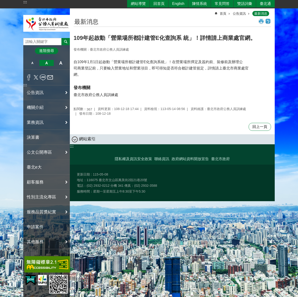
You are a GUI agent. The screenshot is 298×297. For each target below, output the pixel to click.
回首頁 (159, 4)
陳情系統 (199, 4)
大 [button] (61, 63)
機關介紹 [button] (35, 107)
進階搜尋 (46, 51)
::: (25, 2)
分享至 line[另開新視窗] (43, 77)
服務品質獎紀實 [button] (41, 212)
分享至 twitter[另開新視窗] (36, 77)
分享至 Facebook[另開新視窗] (28, 77)
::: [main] (76, 12)
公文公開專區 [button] (39, 152)
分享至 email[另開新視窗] (50, 77)
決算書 (33, 137)
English (178, 4)
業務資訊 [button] (35, 122)
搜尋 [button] (65, 41)
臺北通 (265, 4)
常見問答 (222, 4)
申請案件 (35, 226)
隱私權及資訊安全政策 (133, 159)
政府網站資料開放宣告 (190, 159)
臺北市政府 (220, 159)
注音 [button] (268, 21)
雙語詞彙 (244, 4)
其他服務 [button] (35, 241)
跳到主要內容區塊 (2, 2)
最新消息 (260, 13)
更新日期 (83, 174)
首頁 (223, 13)
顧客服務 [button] (35, 182)
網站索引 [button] (87, 139)
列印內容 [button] (261, 21)
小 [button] (32, 63)
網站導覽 (138, 4)
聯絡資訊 (161, 159)
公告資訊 (239, 13)
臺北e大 (34, 167)
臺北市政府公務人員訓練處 (46, 23)
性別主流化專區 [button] (41, 197)
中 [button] (46, 63)
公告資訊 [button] (35, 92)
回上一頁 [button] (259, 127)
